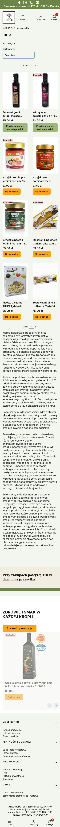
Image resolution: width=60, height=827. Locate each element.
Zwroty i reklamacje (13, 769)
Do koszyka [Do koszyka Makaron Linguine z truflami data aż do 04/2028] (41, 254)
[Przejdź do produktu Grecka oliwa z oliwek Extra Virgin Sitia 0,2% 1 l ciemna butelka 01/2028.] (31, 656)
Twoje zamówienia (12, 729)
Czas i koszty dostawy (14, 749)
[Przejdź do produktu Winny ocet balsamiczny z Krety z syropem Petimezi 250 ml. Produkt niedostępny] (45, 90)
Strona (25, 65)
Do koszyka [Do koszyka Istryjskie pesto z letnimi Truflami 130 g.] (11, 254)
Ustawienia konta (11, 733)
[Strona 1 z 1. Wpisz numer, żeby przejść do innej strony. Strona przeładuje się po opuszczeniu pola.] (31, 65)
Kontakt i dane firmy (13, 792)
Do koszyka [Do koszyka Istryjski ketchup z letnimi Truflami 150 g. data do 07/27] (11, 191)
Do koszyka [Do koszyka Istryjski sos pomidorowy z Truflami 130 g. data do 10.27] (41, 191)
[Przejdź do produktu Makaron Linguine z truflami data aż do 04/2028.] (45, 218)
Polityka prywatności (13, 775)
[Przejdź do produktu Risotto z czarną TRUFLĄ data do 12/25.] (15, 281)
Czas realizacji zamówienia (17, 756)
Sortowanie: (9, 49)
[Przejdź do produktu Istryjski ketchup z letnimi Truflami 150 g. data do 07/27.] (15, 155)
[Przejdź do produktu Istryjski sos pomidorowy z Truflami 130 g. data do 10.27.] (45, 155)
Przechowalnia (10, 736)
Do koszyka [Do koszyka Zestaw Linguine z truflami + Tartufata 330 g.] (41, 316)
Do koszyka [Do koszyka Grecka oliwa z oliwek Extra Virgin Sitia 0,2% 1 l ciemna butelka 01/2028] (14, 697)
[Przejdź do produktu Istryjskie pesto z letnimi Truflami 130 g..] (15, 218)
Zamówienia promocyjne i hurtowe (20, 795)
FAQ (5, 772)
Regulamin (8, 779)
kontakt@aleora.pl (17, 812)
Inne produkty (23, 28)
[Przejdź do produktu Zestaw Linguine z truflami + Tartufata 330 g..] (45, 281)
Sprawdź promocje (19, 628)
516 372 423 (39, 812)
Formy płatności (11, 752)
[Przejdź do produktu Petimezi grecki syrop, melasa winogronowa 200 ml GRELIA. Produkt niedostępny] (15, 90)
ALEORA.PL (8, 28)
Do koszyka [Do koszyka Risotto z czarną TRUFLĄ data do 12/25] (11, 316)
